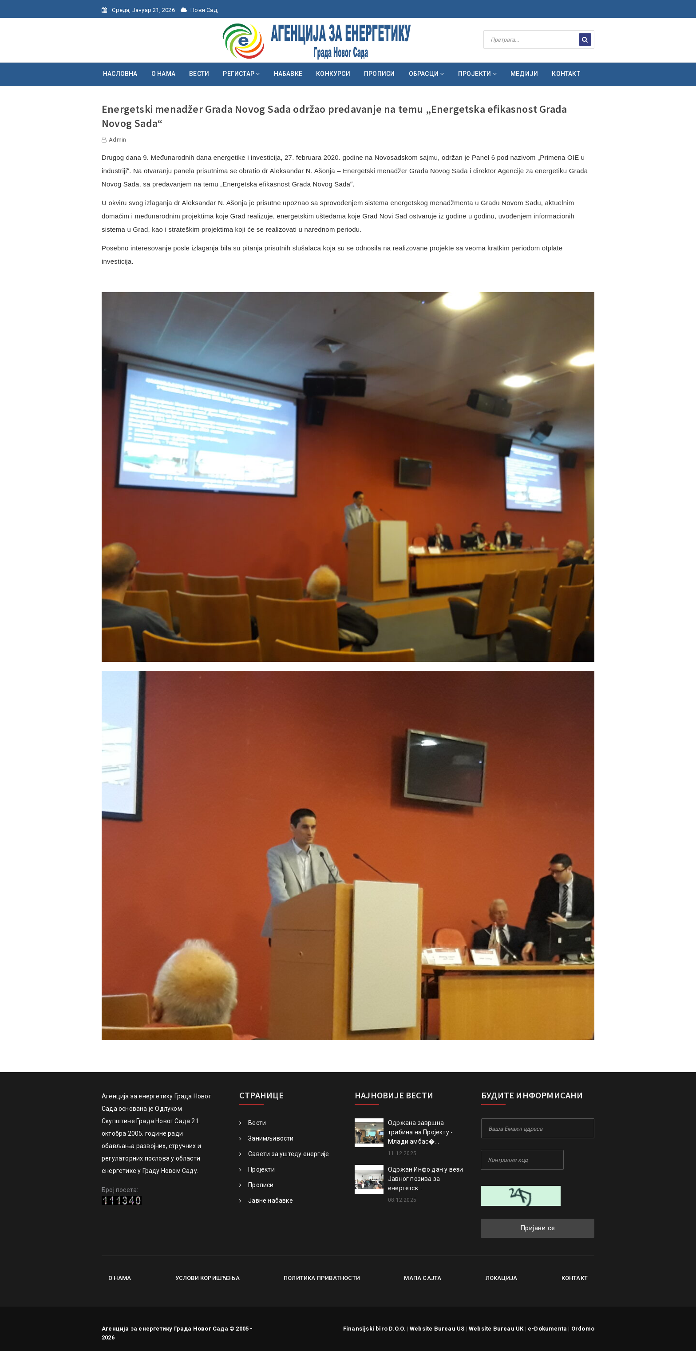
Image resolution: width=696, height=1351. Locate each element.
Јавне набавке (266, 1200)
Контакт (575, 1278)
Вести (252, 1122)
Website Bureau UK (496, 1328)
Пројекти (257, 1169)
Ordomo (582, 1328)
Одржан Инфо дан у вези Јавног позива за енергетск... (425, 1179)
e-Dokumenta (547, 1328)
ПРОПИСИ (379, 73)
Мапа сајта (422, 1278)
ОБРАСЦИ (426, 73)
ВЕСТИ (199, 73)
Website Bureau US (437, 1328)
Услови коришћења (207, 1278)
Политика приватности (322, 1278)
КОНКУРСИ (333, 73)
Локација (502, 1278)
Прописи (256, 1185)
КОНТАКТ (566, 73)
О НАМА (163, 73)
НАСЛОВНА (120, 73)
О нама (119, 1278)
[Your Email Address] (537, 1128)
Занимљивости (266, 1138)
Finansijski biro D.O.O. (374, 1328)
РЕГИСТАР (241, 73)
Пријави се (537, 1228)
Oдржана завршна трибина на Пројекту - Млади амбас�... (420, 1132)
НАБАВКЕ (288, 73)
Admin (117, 139)
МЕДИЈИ (524, 73)
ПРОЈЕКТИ (477, 73)
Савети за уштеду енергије (284, 1153)
